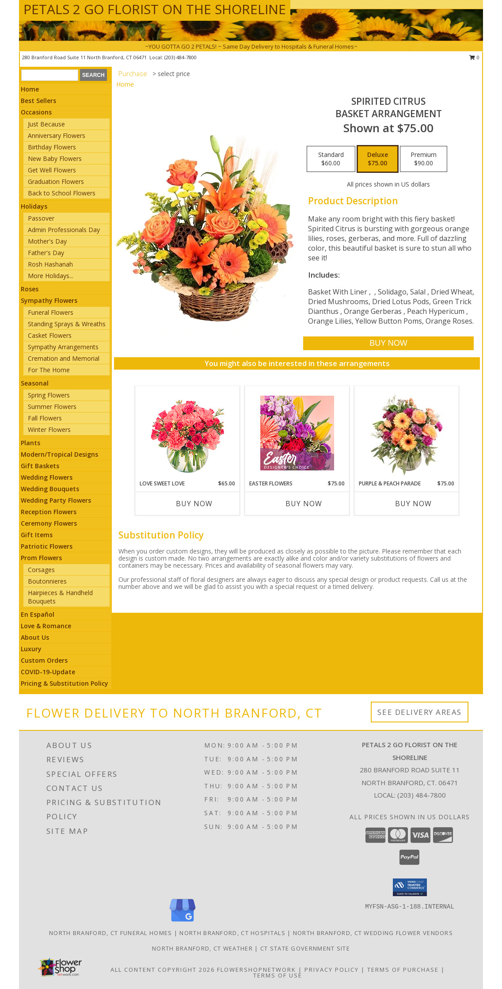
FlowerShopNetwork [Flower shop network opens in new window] (256, 970)
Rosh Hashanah (50, 264)
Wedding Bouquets (50, 489)
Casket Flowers (50, 335)
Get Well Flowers (52, 170)
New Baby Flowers (55, 158)
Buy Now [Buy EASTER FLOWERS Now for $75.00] (303, 503)
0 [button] (474, 57)
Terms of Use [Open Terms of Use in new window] (277, 975)
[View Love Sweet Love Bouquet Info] (187, 433)
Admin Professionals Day (64, 229)
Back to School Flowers (61, 193)
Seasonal (35, 383)
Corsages (41, 569)
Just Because (46, 124)
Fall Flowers (45, 418)
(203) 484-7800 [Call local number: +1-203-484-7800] (180, 57)
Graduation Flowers (56, 181)
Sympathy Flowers (49, 300)
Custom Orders (44, 660)
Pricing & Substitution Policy (64, 683)
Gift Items (37, 535)
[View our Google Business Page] (182, 922)
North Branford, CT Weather (202, 948)
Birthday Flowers (52, 147)
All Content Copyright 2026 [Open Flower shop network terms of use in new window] (162, 970)
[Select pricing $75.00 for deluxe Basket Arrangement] (377, 159)
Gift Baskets (40, 466)
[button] (410, 887)
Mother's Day (47, 241)
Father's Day (46, 252)
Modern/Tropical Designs (59, 454)
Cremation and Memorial (63, 358)
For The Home (49, 370)
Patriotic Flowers (46, 546)
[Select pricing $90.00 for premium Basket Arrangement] (423, 159)
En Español (37, 614)
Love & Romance (46, 626)
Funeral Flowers (50, 312)
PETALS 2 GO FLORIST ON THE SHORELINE (154, 9)
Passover (41, 218)
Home (30, 89)
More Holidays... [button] (50, 275)
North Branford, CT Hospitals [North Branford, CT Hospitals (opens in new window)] (232, 933)
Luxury (31, 649)
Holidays (34, 206)
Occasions (36, 112)
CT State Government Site (305, 948)
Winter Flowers (49, 429)
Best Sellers (38, 100)
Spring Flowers (49, 395)
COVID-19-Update (48, 672)
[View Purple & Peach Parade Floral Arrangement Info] (407, 432)
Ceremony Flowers (49, 523)
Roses (29, 289)
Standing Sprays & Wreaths (67, 324)
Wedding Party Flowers (56, 500)
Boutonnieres (47, 581)
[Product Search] (49, 75)
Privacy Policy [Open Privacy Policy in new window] (331, 970)
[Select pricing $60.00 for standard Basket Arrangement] (331, 159)
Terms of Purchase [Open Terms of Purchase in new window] (403, 970)
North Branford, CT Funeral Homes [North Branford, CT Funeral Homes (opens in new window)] (110, 933)
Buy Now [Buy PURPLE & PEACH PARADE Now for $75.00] (413, 503)
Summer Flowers (52, 406)
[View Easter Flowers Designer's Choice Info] (297, 433)
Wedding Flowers (46, 477)
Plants (30, 443)
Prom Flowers (41, 558)
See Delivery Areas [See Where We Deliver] (419, 712)
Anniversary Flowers (56, 135)
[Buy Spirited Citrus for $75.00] (388, 343)
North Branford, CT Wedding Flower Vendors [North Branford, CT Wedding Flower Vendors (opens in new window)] (373, 933)
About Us (35, 637)
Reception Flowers (48, 512)
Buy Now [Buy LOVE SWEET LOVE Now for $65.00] (194, 503)
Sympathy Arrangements (63, 347)
